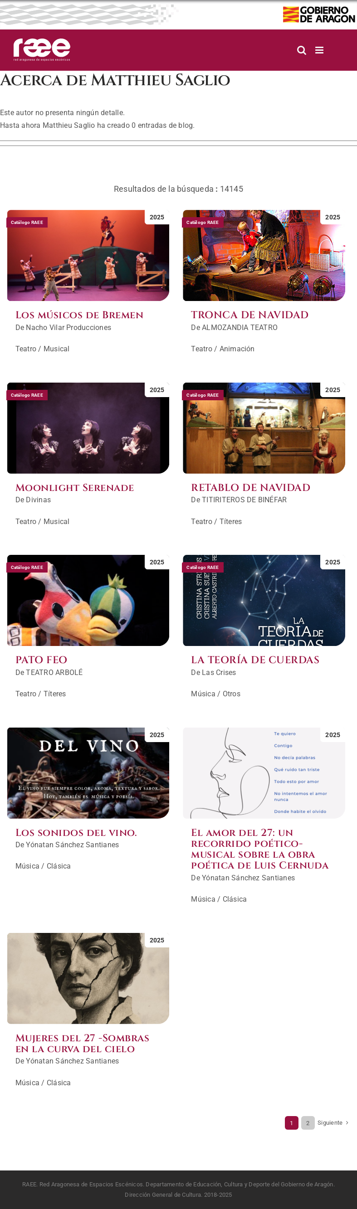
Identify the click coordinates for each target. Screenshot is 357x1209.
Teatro (25, 349)
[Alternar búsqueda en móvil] (301, 50)
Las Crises (219, 672)
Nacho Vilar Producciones (68, 327)
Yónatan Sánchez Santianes (72, 844)
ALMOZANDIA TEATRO (240, 327)
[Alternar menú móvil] (320, 50)
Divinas (38, 499)
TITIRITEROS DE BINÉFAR (244, 499)
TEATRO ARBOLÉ (54, 672)
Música (203, 693)
